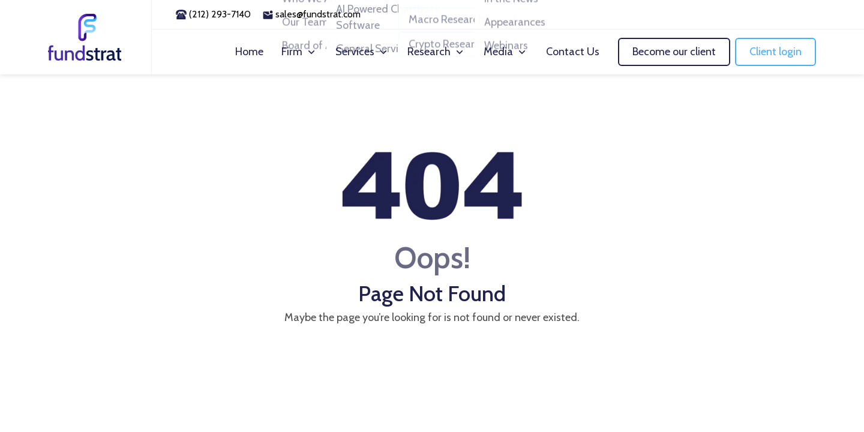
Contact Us (572, 51)
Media (498, 51)
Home (249, 51)
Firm (291, 51)
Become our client (674, 51)
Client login (775, 51)
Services (354, 51)
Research (429, 51)
